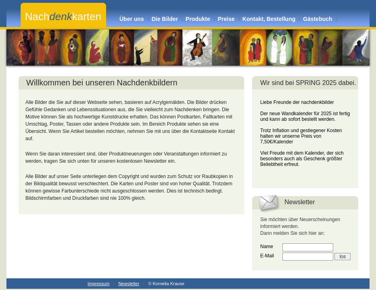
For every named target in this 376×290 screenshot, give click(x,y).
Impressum (98, 283)
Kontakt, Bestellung (268, 19)
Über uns (131, 19)
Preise (226, 19)
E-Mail (267, 256)
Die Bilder (165, 19)
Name (266, 246)
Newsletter (128, 283)
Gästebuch (317, 19)
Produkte (198, 19)
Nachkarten (63, 16)
